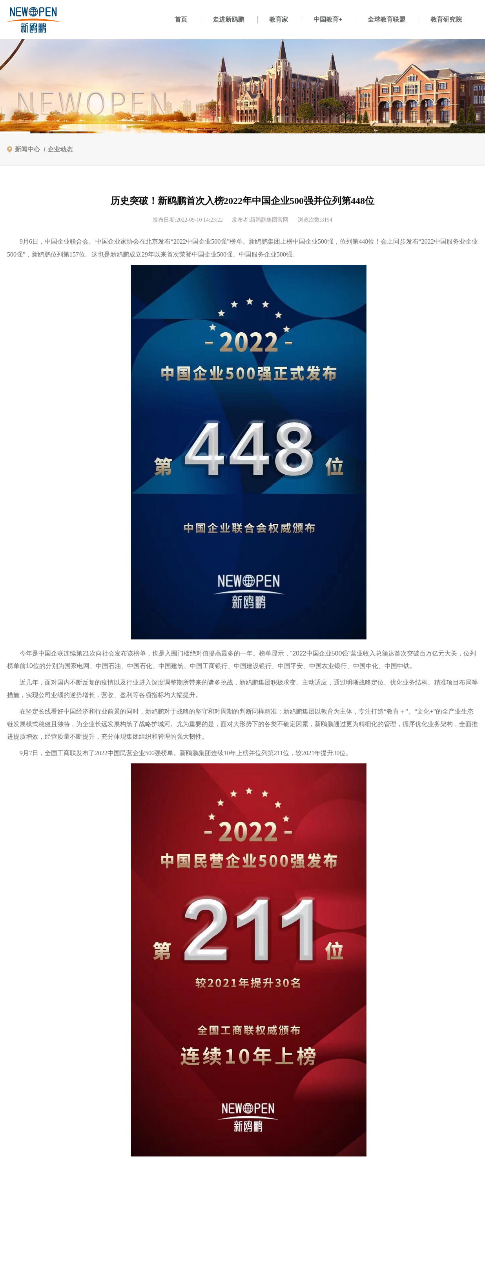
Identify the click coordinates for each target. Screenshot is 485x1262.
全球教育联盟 (386, 19)
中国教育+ (328, 19)
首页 (181, 19)
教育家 (278, 19)
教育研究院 (446, 19)
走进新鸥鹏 (228, 19)
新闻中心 (27, 149)
